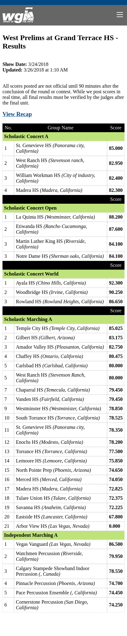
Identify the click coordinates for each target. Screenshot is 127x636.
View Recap (17, 114)
